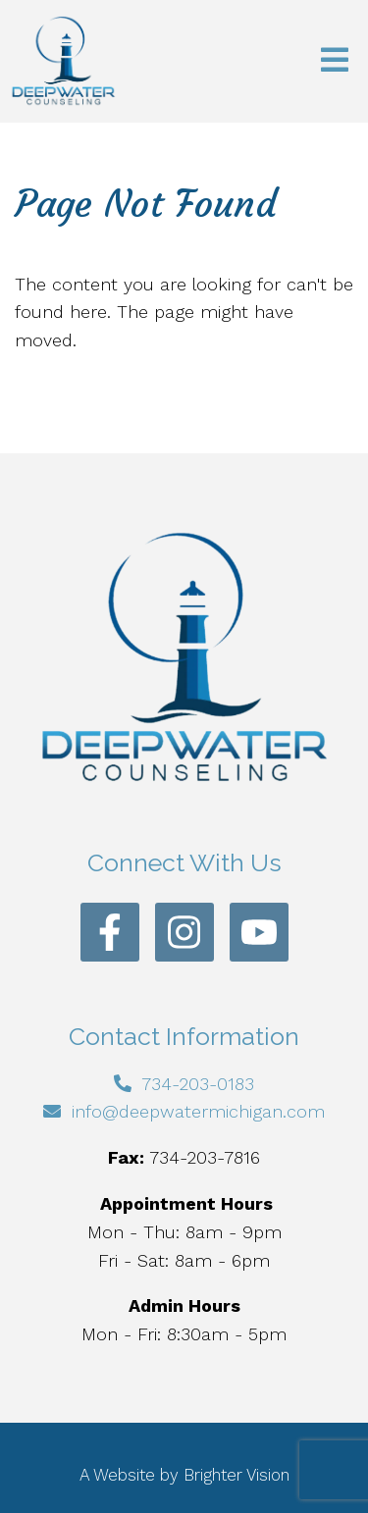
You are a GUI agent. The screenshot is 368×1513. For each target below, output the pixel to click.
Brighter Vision (236, 1475)
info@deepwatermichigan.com (198, 1111)
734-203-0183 (197, 1083)
